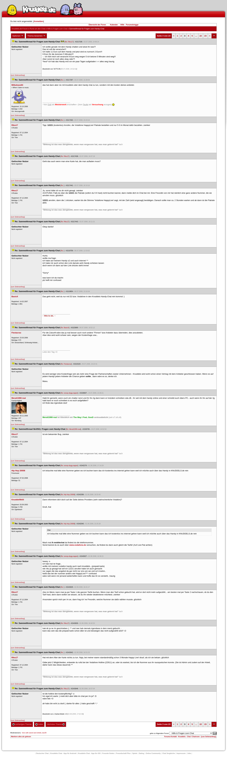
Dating (141, 753)
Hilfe (122, 25)
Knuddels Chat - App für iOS (89, 753)
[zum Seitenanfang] (18, 75)
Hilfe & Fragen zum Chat (57, 29)
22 (201, 36)
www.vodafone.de (77, 545)
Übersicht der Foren (97, 25)
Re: (62, 80)
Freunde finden (108, 753)
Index (39, 724)
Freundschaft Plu (123, 753)
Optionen (18, 36)
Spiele (134, 753)
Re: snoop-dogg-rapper (69, 393)
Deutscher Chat (42, 753)
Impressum (181, 753)
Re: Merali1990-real (73, 429)
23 (205, 36)
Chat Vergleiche (168, 753)
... (196, 36)
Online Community (153, 753)
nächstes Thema (56, 724)
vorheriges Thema (22, 724)
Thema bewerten (36, 36)
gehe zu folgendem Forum (159, 733)
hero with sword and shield (31, 733)
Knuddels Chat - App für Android (63, 753)
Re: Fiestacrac (66, 364)
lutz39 (44, 733)
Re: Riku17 (69, 42)
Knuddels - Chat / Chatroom (189, 736)
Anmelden (38, 21)
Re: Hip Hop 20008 (68, 494)
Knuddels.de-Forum (20, 29)
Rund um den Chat (37, 29)
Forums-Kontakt (170, 736)
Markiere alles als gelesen (21, 736)
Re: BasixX (65, 327)
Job (189, 753)
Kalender (114, 25)
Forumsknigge (132, 25)
